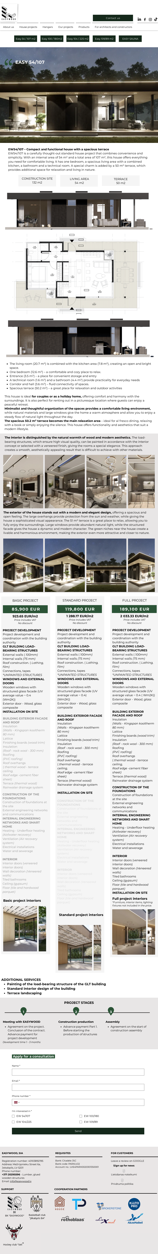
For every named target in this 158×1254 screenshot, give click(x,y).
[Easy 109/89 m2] (104, 38)
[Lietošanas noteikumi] (124, 1173)
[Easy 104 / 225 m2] (77, 38)
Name (16, 1066)
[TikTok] (156, 19)
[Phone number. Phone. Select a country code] (17, 1102)
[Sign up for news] (124, 1165)
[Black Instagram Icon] (150, 19)
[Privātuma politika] (122, 1182)
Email (16, 1081)
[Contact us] (113, 18)
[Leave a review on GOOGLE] (127, 1160)
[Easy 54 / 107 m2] (25, 38)
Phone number (21, 1096)
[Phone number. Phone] (81, 1102)
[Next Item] (40, 929)
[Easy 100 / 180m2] (51, 38)
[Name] (77, 1072)
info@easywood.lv (20, 1181)
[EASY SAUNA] (130, 38)
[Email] (77, 1087)
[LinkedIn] (139, 19)
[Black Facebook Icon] (145, 19)
